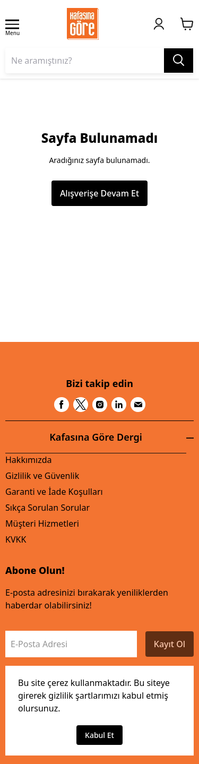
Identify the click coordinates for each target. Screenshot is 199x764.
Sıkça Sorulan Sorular (47, 507)
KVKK (15, 539)
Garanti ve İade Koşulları (54, 491)
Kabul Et (99, 735)
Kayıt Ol (169, 644)
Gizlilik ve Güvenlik (42, 476)
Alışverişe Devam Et (99, 193)
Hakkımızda (28, 460)
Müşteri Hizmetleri (42, 523)
